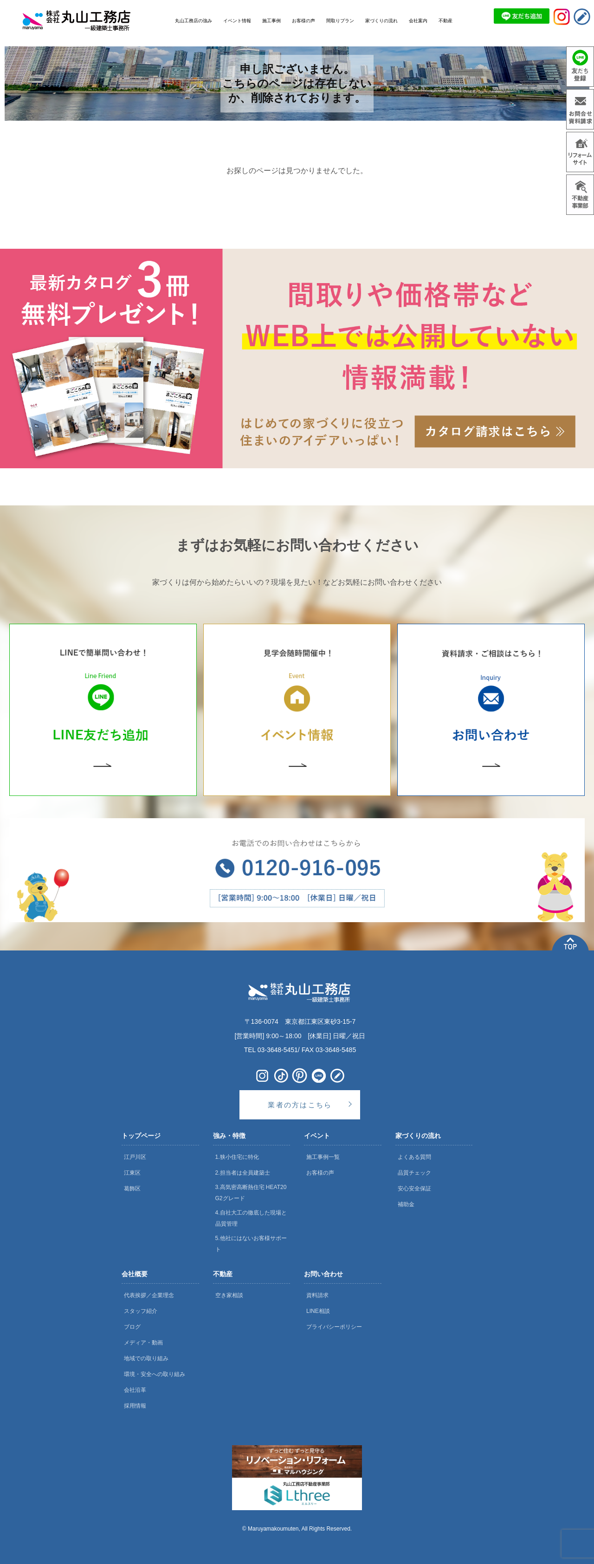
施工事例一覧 (323, 1157)
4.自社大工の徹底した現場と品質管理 (251, 1218)
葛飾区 (132, 1188)
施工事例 (271, 20)
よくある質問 (414, 1157)
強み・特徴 (229, 1135)
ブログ (132, 1327)
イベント (317, 1135)
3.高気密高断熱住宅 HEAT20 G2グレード (251, 1193)
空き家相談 (229, 1295)
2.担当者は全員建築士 (242, 1173)
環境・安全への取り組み (154, 1374)
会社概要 (135, 1274)
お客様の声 (320, 1173)
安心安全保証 (414, 1188)
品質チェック (414, 1173)
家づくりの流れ (418, 1135)
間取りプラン (340, 20)
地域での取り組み (146, 1358)
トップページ (141, 1135)
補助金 (406, 1204)
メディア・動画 (143, 1342)
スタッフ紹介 (140, 1311)
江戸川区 (135, 1157)
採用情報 (135, 1405)
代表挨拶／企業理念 (149, 1295)
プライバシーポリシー (334, 1327)
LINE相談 (318, 1311)
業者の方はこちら (300, 1105)
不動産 (222, 1274)
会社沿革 (135, 1390)
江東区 (132, 1173)
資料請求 (317, 1295)
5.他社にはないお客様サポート (251, 1244)
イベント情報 (237, 20)
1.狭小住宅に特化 (237, 1157)
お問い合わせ (323, 1274)
